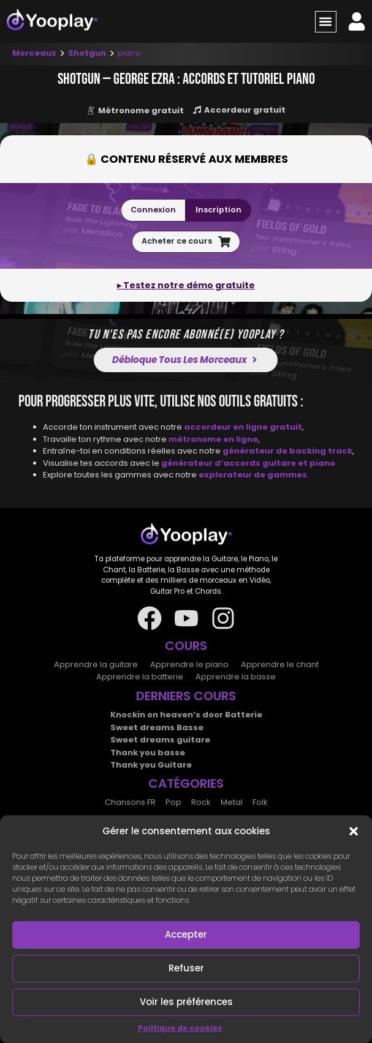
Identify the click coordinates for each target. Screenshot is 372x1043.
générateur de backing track (287, 451)
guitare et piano (298, 463)
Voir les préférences (186, 1001)
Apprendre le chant (280, 664)
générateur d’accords (211, 463)
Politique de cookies (180, 1028)
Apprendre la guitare (96, 664)
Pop (173, 802)
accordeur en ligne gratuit (243, 427)
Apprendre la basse (235, 676)
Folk (260, 802)
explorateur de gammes (253, 474)
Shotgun (87, 53)
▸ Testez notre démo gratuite (186, 285)
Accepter (186, 934)
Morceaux (34, 53)
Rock (201, 802)
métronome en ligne (213, 439)
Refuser (186, 968)
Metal (232, 802)
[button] (353, 831)
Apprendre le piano (189, 664)
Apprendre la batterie (139, 676)
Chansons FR (130, 802)
